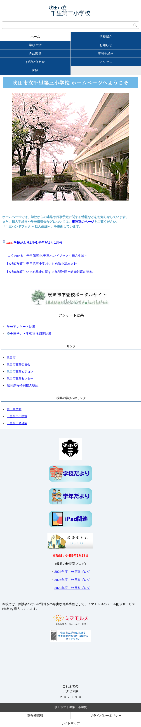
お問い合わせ (35, 62)
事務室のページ (83, 221)
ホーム (35, 36)
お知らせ (105, 45)
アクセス (105, 62)
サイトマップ (70, 723)
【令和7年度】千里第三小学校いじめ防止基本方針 (41, 263)
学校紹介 (105, 36)
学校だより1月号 (26, 242)
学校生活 (35, 45)
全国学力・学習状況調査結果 (30, 333)
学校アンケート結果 (21, 326)
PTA (35, 70)
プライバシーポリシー (106, 715)
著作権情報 (35, 715)
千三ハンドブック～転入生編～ (65, 255)
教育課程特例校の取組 (22, 385)
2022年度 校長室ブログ (72, 588)
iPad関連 (35, 53)
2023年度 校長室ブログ (72, 580)
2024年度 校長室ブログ (72, 571)
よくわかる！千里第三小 (24, 255)
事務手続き (106, 53)
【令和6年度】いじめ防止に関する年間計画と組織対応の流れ (49, 272)
